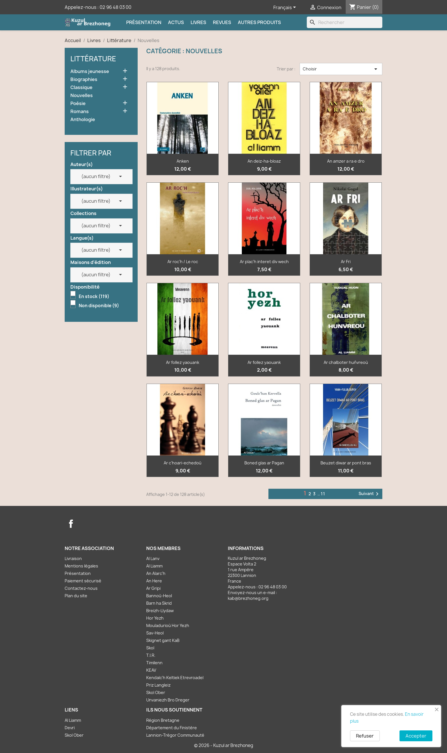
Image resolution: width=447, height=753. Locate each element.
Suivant (370, 493)
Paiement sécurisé (83, 581)
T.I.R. (150, 655)
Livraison (73, 558)
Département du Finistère (171, 727)
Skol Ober (155, 692)
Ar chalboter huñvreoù (346, 362)
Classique (81, 87)
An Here (154, 581)
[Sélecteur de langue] (285, 7)
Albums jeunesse (89, 71)
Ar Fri (346, 261)
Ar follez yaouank (182, 362)
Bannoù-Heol (159, 595)
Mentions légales (81, 566)
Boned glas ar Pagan (264, 463)
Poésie (78, 103)
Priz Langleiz (158, 685)
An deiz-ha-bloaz (264, 161)
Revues (222, 22)
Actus (176, 22)
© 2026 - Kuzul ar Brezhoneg (223, 745)
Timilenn (154, 662)
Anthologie (82, 120)
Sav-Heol (155, 633)
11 (323, 493)
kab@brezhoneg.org (248, 598)
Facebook (71, 523)
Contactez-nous (81, 588)
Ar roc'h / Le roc (182, 261)
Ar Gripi (153, 588)
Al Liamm (154, 566)
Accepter (416, 736)
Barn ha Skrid (159, 603)
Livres (198, 22)
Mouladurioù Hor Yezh (167, 625)
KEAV (151, 670)
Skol (150, 648)
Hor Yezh (155, 618)
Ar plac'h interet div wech (264, 261)
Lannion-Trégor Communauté (175, 735)
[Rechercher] (344, 22)
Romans (79, 112)
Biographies (83, 79)
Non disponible (99, 306)
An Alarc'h (155, 573)
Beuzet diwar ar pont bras (346, 463)
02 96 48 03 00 (115, 7)
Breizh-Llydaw (160, 610)
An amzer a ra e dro (346, 161)
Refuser (365, 736)
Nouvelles (81, 95)
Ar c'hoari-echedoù (182, 463)
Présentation (143, 22)
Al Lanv (152, 558)
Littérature (93, 59)
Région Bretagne (162, 720)
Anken (183, 161)
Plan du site (76, 595)
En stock (94, 296)
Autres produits (259, 22)
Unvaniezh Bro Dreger (167, 700)
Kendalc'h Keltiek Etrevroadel (174, 677)
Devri (70, 727)
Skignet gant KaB (162, 640)
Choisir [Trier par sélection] (341, 69)
